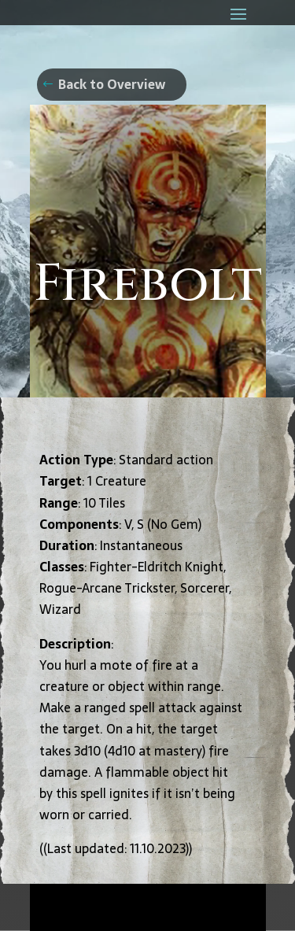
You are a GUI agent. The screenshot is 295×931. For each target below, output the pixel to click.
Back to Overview (111, 84)
